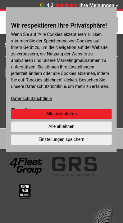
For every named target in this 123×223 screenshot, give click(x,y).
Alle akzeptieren (61, 113)
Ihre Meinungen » (99, 5)
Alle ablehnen (61, 126)
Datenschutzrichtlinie (31, 98)
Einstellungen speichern (61, 139)
